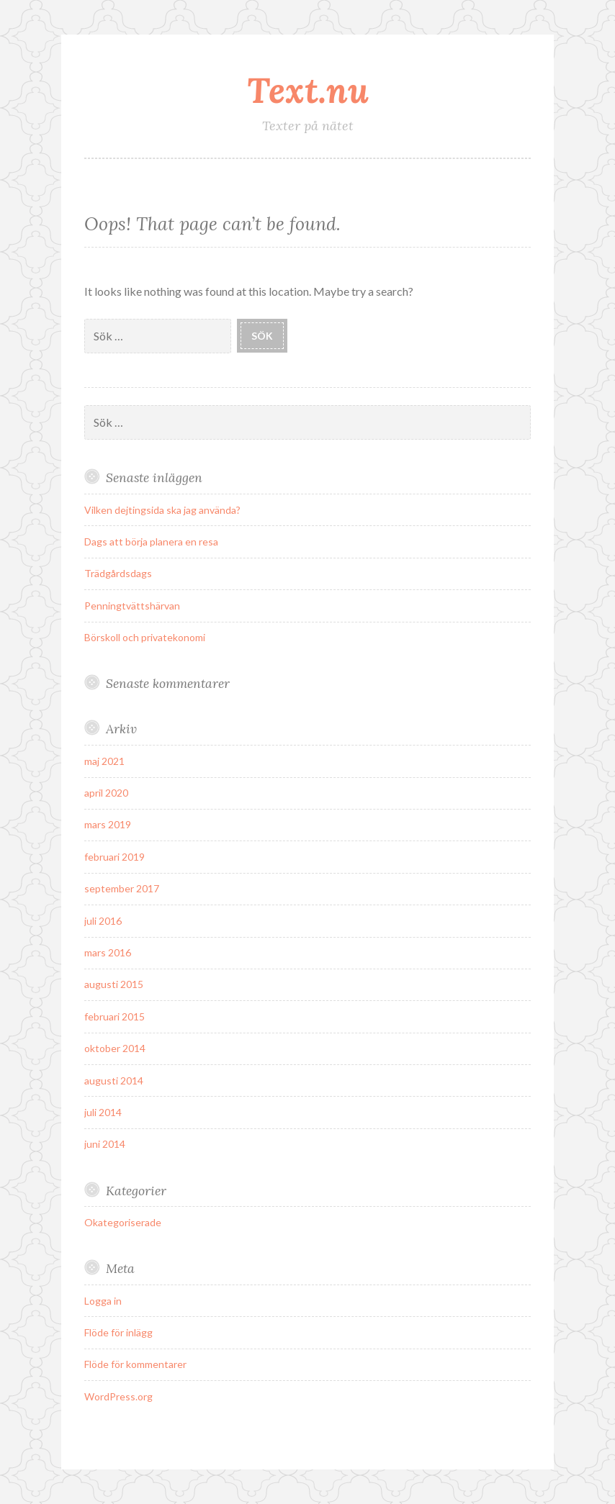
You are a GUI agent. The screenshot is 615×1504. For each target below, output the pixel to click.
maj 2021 (104, 761)
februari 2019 (114, 857)
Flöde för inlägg (118, 1332)
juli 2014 (103, 1112)
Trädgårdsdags (118, 573)
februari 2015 (114, 1016)
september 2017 (121, 888)
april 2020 (106, 793)
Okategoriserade (122, 1222)
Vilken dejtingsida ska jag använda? (162, 510)
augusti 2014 (113, 1080)
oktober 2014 (114, 1048)
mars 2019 (107, 824)
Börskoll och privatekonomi (144, 637)
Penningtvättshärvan (132, 605)
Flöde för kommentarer (135, 1364)
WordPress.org (118, 1396)
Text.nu (308, 90)
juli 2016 (103, 921)
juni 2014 (104, 1144)
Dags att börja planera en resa (151, 541)
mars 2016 (107, 952)
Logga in (103, 1301)
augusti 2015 (113, 984)
